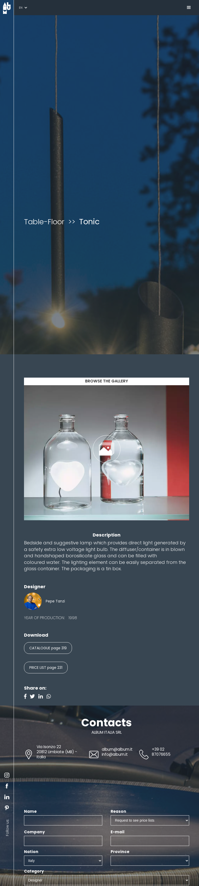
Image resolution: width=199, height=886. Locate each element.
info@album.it (115, 754)
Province (120, 851)
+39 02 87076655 (161, 752)
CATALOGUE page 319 (48, 648)
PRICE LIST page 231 (45, 667)
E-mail (118, 832)
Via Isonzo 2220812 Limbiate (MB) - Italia (57, 752)
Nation (31, 851)
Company (34, 832)
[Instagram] (50, 697)
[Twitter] (34, 697)
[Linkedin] (42, 697)
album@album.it (117, 749)
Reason (118, 811)
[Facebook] (27, 697)
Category (34, 871)
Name (30, 811)
